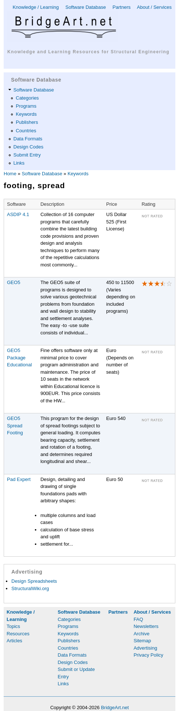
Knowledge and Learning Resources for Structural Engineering (88, 51)
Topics (13, 626)
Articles (14, 640)
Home (10, 173)
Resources (18, 633)
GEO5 (13, 282)
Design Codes (29, 147)
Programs (26, 106)
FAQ (138, 619)
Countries (26, 130)
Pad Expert (18, 479)
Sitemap (142, 640)
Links (19, 163)
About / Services (154, 7)
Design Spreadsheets (34, 581)
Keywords (26, 114)
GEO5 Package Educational (19, 357)
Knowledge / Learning (35, 7)
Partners (122, 7)
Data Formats (28, 138)
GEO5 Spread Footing (15, 425)
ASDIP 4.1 (18, 214)
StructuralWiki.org (30, 588)
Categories (27, 98)
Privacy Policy (148, 655)
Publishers (27, 122)
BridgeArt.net (115, 707)
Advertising (145, 648)
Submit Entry (27, 155)
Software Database (85, 7)
